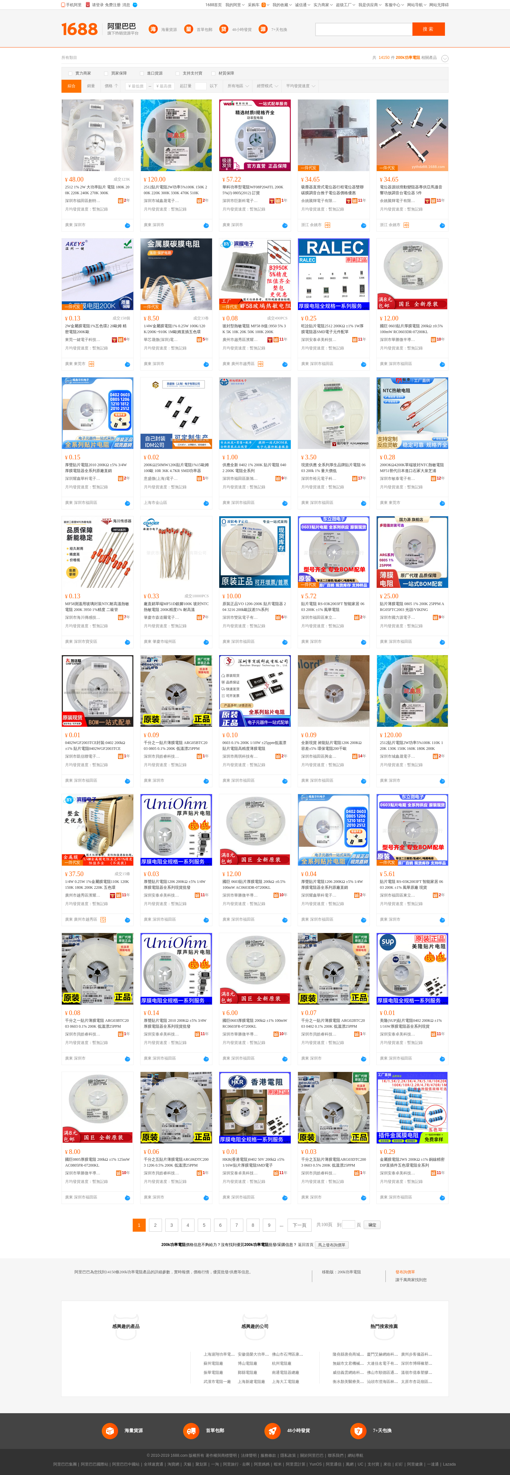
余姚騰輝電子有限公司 (319, 200)
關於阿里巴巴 (312, 1455)
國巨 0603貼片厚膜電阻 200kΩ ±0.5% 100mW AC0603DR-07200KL (254, 884)
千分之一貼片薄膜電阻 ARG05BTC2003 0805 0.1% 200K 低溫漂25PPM (176, 745)
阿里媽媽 (262, 1464)
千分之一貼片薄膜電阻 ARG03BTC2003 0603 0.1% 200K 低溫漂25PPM (97, 1023)
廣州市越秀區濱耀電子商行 (240, 339)
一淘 (215, 1464)
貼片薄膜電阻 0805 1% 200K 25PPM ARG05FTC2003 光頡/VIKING (412, 607)
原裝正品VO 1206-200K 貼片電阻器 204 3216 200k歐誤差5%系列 (254, 607)
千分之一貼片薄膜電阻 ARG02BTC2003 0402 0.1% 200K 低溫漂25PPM (333, 1023)
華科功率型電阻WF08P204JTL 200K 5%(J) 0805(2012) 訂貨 (252, 190)
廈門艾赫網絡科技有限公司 (390, 1354)
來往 (387, 1464)
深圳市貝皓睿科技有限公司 (162, 756)
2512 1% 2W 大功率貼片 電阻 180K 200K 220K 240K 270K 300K (97, 190)
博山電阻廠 (247, 1363)
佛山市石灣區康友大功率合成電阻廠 (303, 1354)
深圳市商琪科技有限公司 (240, 756)
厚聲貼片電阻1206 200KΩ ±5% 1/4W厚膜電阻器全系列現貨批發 (175, 884)
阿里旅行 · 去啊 (236, 1464)
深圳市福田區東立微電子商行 (319, 617)
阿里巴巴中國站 (126, 1464)
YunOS (315, 1464)
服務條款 (268, 1455)
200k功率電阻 (349, 1272)
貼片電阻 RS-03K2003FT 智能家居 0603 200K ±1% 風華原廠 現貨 (411, 884)
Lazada (449, 1464)
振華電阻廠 (213, 1372)
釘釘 (399, 1464)
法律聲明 (249, 1455)
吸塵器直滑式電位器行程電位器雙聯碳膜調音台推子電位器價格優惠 (332, 190)
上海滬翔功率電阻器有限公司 (229, 1354)
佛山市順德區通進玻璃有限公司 (394, 1372)
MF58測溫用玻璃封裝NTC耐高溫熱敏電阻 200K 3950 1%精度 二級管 (97, 607)
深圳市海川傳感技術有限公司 (83, 617)
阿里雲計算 (295, 1464)
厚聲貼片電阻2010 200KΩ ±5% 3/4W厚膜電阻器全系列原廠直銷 (96, 468)
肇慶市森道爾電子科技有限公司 (162, 617)
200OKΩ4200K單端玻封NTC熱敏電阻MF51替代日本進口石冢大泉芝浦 (412, 468)
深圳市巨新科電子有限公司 (240, 200)
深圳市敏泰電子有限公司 (398, 478)
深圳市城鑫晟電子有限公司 (162, 200)
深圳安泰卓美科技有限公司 (319, 339)
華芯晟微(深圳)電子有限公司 (162, 339)
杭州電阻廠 (281, 1363)
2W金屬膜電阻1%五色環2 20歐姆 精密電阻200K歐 (96, 329)
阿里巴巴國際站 (94, 1464)
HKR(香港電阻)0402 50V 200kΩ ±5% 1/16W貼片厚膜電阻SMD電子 (253, 1162)
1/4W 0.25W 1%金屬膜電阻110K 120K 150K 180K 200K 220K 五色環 (97, 884)
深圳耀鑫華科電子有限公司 (83, 478)
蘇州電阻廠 (213, 1363)
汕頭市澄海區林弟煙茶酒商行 (392, 1381)
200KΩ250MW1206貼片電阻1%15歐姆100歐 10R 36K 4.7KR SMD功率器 (176, 468)
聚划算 (201, 1464)
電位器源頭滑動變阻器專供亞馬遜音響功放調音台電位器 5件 (411, 190)
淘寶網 (173, 1464)
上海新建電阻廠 (251, 1381)
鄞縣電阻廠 (247, 1372)
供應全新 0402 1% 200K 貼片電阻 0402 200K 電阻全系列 (254, 468)
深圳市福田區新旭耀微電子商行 (240, 478)
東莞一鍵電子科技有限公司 (83, 339)
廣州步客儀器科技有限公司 (424, 1354)
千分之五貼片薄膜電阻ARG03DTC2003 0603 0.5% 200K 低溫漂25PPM (333, 1162)
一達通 (433, 1464)
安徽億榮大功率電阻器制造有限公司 (269, 1354)
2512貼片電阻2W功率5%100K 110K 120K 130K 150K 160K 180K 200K (411, 745)
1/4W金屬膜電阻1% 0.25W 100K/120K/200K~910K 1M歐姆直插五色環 (174, 329)
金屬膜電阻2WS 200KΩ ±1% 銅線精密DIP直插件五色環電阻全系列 (412, 1162)
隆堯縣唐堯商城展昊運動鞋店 (358, 1354)
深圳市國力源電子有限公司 (398, 617)
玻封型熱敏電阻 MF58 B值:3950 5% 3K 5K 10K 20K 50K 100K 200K (254, 329)
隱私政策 (288, 1455)
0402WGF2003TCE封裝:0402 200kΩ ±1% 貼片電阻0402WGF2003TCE (95, 745)
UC (360, 1464)
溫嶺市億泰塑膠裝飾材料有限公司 (430, 1372)
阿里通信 (334, 1464)
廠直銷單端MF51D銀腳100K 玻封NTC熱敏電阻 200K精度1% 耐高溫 (176, 607)
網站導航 (355, 1455)
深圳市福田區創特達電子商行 (83, 200)
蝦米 (278, 1464)
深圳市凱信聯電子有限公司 (83, 756)
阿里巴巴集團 (65, 1464)
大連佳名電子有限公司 (386, 1363)
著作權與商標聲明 (221, 1455)
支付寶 (373, 1464)
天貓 (187, 1464)
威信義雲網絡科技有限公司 (356, 1372)
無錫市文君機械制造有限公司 (358, 1363)
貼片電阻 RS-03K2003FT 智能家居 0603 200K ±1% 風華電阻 (332, 607)
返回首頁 (306, 1244)
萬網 (350, 1464)
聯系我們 (335, 1455)
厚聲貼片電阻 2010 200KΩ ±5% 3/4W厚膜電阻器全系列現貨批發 (175, 1023)
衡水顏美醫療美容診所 (352, 1381)
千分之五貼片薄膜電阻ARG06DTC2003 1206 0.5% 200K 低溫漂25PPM (176, 1162)
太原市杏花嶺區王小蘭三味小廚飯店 (432, 1381)
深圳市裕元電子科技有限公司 (319, 478)
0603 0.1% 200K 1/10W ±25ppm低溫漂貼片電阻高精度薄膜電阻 (254, 745)
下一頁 (299, 1225)
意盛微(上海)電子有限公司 (162, 478)
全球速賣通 (153, 1464)
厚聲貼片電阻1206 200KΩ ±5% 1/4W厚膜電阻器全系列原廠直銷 (332, 884)
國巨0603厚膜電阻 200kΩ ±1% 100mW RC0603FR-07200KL (254, 1023)
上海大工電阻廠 (285, 1381)
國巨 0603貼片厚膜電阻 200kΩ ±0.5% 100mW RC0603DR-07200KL (411, 329)
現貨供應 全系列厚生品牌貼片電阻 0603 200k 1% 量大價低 (333, 468)
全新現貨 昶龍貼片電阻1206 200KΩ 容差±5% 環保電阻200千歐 (331, 745)
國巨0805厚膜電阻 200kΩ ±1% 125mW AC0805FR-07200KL (97, 1162)
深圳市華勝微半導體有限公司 (398, 339)
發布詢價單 (405, 1272)
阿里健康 (415, 1464)
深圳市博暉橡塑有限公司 (422, 1363)
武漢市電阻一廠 (217, 1381)
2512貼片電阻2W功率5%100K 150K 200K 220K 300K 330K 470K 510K (175, 190)
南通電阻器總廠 (285, 1372)
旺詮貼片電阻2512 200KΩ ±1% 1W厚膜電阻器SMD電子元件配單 (332, 329)
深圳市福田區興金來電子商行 (319, 756)
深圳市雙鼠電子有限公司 (240, 617)
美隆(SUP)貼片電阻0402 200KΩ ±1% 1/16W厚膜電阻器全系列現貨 (411, 1023)
